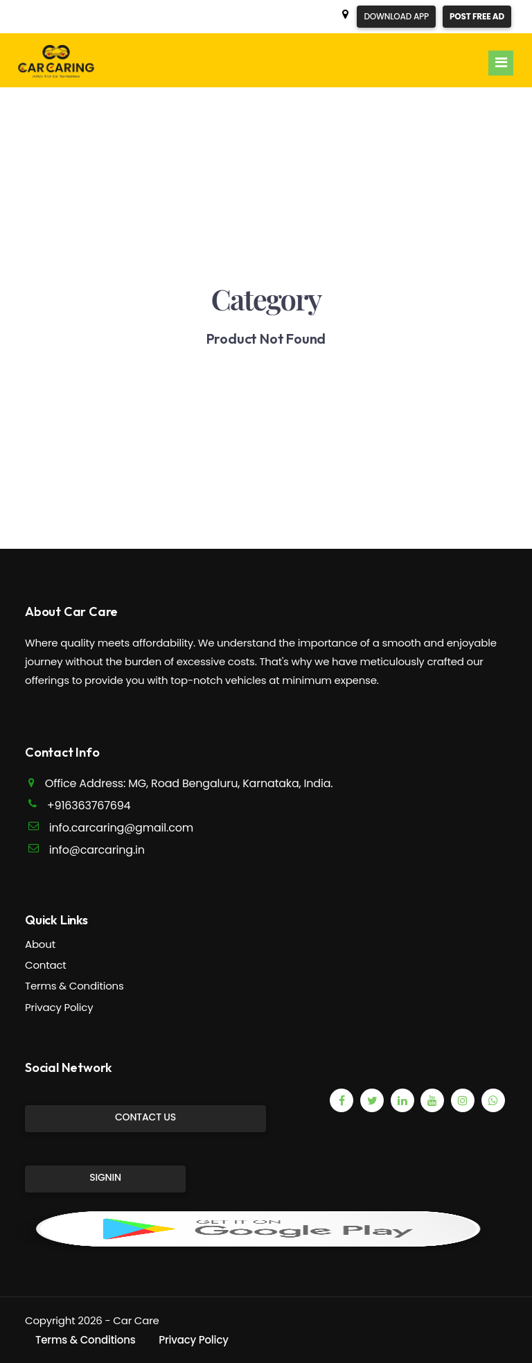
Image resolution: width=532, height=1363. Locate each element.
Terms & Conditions (74, 985)
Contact (45, 965)
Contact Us (145, 1117)
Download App (396, 16)
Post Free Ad (477, 16)
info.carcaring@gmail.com (121, 828)
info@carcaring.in (97, 850)
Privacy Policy (59, 1007)
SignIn (105, 1177)
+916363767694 (89, 806)
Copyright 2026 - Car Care (92, 1320)
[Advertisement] (266, 184)
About (40, 944)
